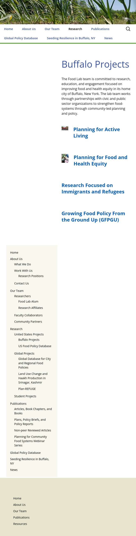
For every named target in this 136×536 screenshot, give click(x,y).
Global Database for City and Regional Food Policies (34, 363)
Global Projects (24, 353)
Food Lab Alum (28, 301)
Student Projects (25, 396)
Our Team (52, 29)
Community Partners (28, 321)
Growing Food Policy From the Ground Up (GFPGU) (93, 216)
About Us (29, 29)
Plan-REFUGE (27, 389)
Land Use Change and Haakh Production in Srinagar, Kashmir (33, 378)
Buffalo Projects (29, 340)
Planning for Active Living (96, 132)
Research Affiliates (30, 308)
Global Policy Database (21, 38)
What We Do (22, 264)
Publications (100, 29)
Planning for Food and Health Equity (100, 160)
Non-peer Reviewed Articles (32, 430)
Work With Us (23, 271)
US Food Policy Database (34, 346)
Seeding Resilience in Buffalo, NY (71, 38)
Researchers (22, 296)
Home (8, 29)
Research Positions (31, 276)
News (108, 38)
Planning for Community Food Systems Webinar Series (30, 441)
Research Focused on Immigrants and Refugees (93, 188)
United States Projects (29, 334)
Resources (20, 524)
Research (75, 29)
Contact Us (21, 283)
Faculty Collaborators (28, 315)
